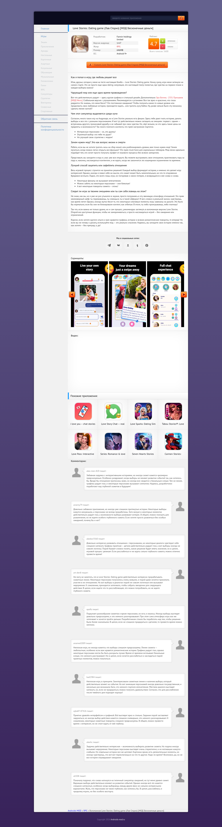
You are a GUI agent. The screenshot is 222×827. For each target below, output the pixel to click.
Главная (43, 28)
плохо (166, 46)
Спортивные (46, 111)
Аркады (44, 50)
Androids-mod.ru (118, 819)
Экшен (44, 42)
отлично (167, 41)
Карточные (46, 59)
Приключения (47, 46)
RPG (43, 89)
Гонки (43, 85)
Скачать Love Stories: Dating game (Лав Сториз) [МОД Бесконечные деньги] (129, 64)
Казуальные (46, 68)
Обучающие (46, 72)
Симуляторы (46, 94)
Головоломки (47, 81)
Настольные (46, 55)
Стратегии (45, 98)
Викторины (46, 102)
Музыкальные (47, 76)
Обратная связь (47, 118)
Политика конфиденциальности (50, 128)
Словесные (46, 107)
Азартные (45, 63)
